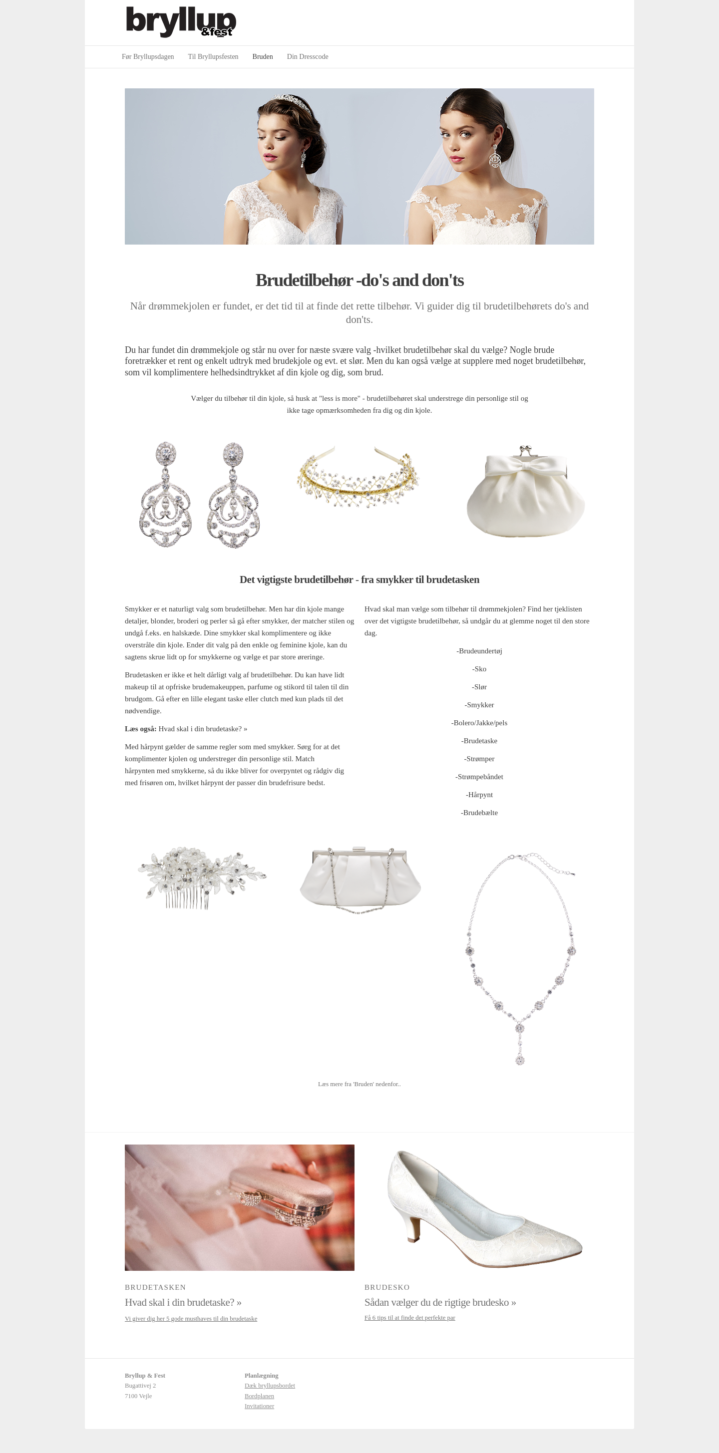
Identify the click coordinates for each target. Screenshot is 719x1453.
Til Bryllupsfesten (213, 56)
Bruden (263, 56)
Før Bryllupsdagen (148, 56)
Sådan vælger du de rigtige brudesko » (440, 1302)
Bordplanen (259, 1396)
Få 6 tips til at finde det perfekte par (409, 1317)
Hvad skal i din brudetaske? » (203, 729)
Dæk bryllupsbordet (270, 1385)
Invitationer (259, 1406)
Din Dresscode (308, 56)
